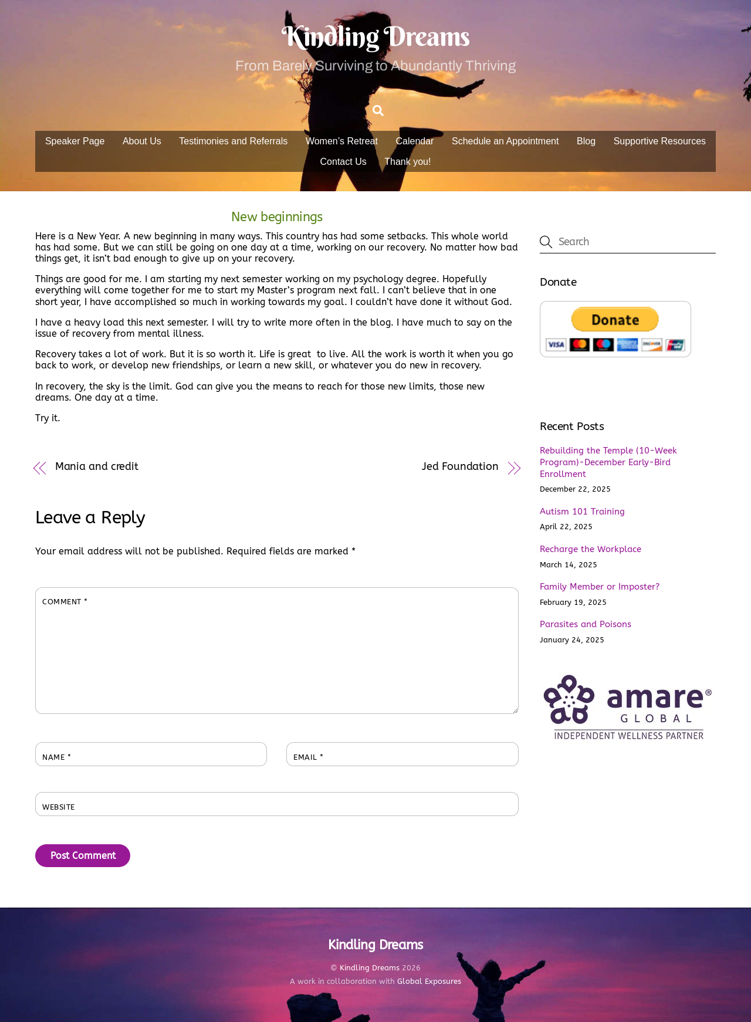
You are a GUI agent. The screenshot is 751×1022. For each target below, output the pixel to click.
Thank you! (407, 162)
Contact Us (343, 162)
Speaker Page (74, 141)
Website (58, 807)
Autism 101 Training (582, 511)
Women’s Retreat (342, 141)
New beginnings (277, 217)
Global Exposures (429, 981)
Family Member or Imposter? (599, 586)
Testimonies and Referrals (233, 141)
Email (308, 757)
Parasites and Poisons (585, 624)
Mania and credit (97, 466)
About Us (142, 141)
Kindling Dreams (370, 967)
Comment (65, 601)
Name (56, 757)
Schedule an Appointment (505, 141)
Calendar (415, 141)
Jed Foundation (460, 466)
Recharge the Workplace (590, 549)
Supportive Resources (660, 141)
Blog (586, 141)
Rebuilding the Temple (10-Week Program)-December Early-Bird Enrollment (608, 462)
